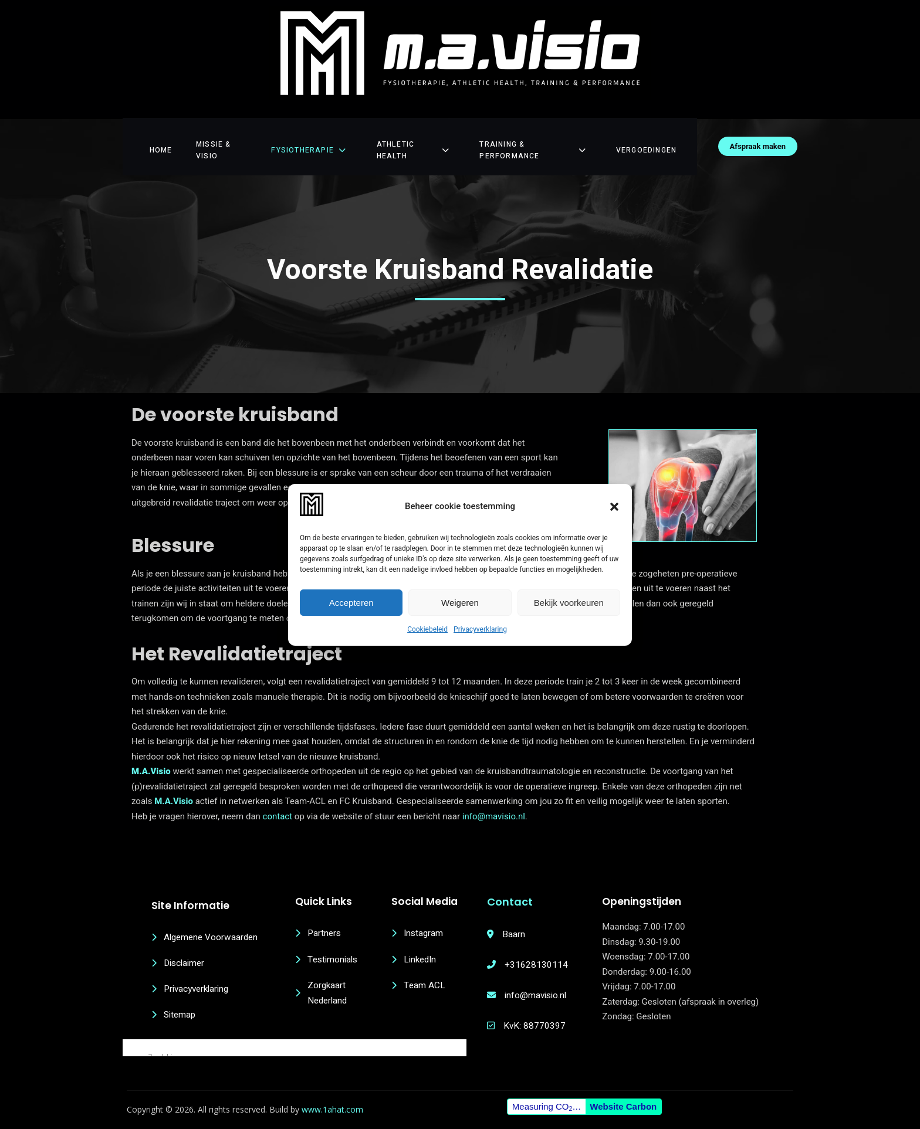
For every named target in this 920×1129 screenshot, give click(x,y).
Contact (518, 879)
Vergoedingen (658, 132)
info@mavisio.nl (493, 794)
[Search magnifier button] (131, 1028)
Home (151, 132)
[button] (614, 507)
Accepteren (351, 603)
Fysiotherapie (312, 132)
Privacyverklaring (480, 629)
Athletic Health (415, 132)
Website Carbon (622, 1099)
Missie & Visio (219, 132)
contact (279, 794)
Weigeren (460, 603)
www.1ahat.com (334, 1102)
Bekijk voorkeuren (569, 603)
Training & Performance (542, 132)
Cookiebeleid (427, 629)
